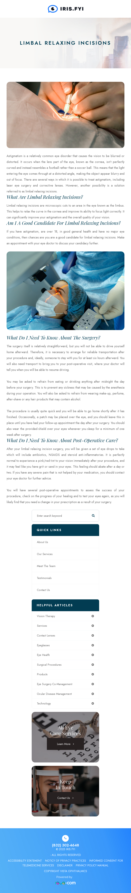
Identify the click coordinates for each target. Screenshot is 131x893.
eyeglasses (43, 645)
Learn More (63, 744)
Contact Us (43, 590)
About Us (42, 542)
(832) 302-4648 (65, 845)
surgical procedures (49, 665)
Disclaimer (64, 865)
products (42, 674)
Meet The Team (46, 566)
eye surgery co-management (54, 684)
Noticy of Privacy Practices (65, 861)
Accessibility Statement (25, 861)
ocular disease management (54, 694)
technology (44, 703)
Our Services (45, 554)
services (42, 626)
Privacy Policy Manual (92, 865)
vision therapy (46, 616)
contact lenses (46, 635)
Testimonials (44, 578)
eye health (43, 655)
